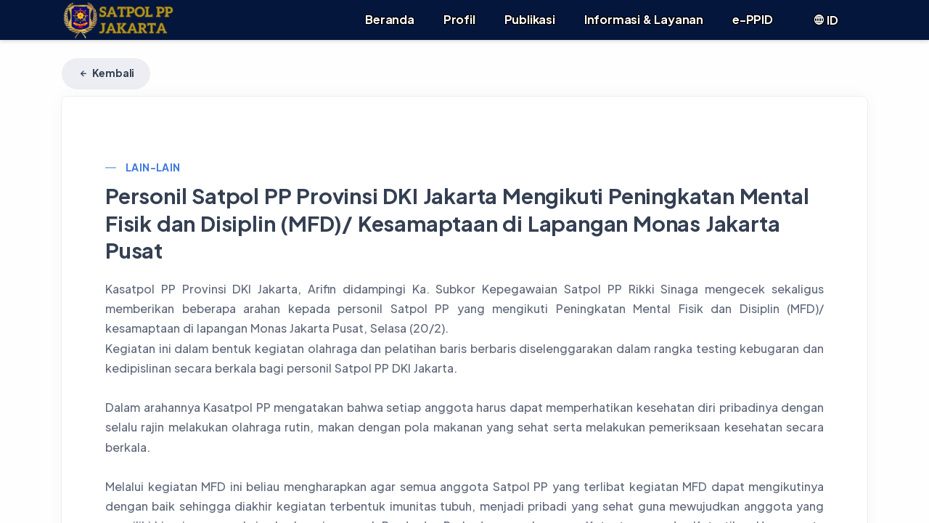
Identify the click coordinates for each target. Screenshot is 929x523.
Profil (459, 19)
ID (825, 20)
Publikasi (529, 19)
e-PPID (752, 19)
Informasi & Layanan (643, 19)
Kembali (106, 72)
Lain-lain (153, 167)
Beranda (389, 19)
